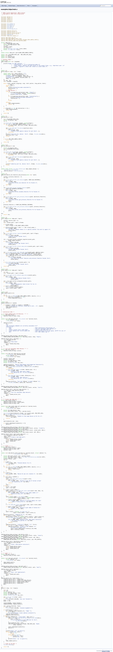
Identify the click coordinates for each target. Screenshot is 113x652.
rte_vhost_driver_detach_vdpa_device (17, 275)
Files (28, 5)
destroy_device (18, 171)
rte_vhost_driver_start (12, 262)
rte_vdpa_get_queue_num (15, 369)
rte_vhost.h (10, 26)
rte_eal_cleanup (8, 644)
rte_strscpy (14, 93)
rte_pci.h (9, 28)
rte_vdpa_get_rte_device (16, 128)
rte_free (8, 287)
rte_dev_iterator (12, 362)
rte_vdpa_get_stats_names (23, 490)
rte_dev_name (37, 134)
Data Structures (21, 5)
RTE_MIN (15, 296)
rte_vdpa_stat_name (13, 48)
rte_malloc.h (10, 25)
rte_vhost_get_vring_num (17, 479)
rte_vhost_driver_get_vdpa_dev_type (17, 252)
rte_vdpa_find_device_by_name (18, 366)
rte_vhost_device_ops (19, 169)
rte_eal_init (10, 597)
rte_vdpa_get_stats (13, 517)
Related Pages (11, 5)
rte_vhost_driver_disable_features (17, 187)
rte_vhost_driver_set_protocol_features (18, 206)
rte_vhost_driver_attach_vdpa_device (17, 246)
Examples (34, 5)
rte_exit (8, 235)
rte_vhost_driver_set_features (15, 179)
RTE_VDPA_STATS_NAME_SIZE (18, 527)
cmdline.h (9, 34)
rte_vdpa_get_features (14, 375)
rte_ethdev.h (10, 24)
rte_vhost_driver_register (14, 233)
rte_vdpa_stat (11, 49)
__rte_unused (21, 319)
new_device (7, 170)
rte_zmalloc (21, 496)
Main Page (4, 5)
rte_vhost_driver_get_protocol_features (18, 196)
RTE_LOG (10, 130)
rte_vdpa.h (10, 27)
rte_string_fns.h (12, 28)
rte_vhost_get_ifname (9, 123)
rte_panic (11, 613)
